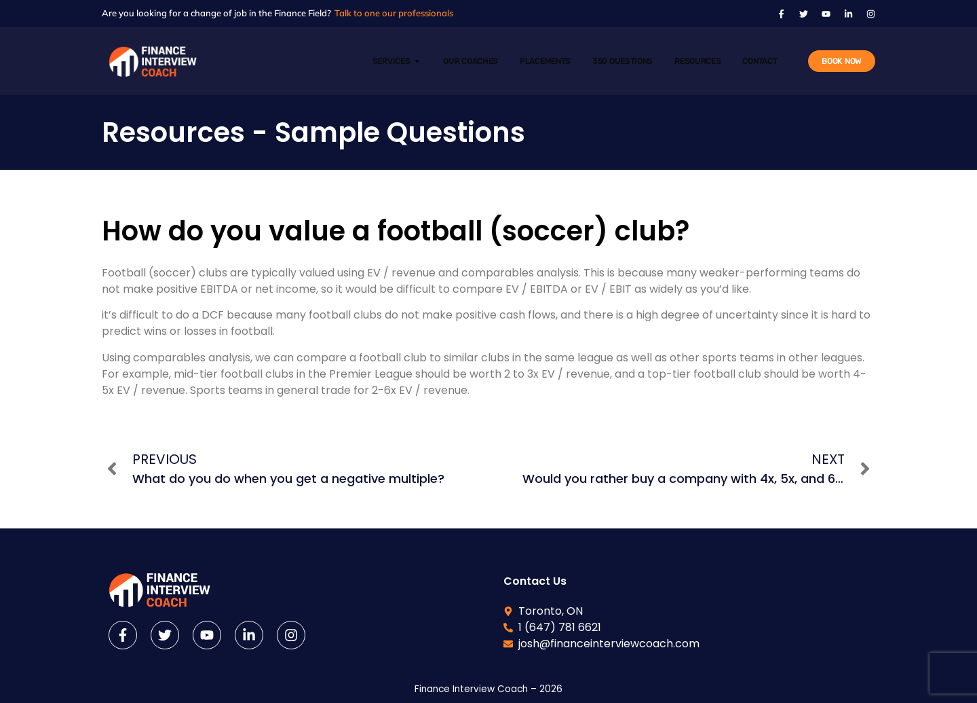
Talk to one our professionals (393, 12)
